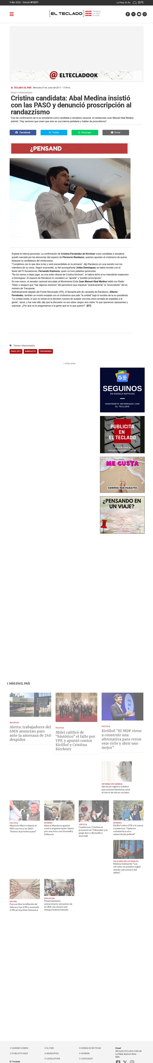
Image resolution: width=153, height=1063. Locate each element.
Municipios (51, 1053)
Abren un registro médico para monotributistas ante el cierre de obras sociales (116, 789)
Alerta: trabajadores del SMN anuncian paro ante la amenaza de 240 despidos (30, 733)
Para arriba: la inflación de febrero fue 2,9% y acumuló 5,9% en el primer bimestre (24, 907)
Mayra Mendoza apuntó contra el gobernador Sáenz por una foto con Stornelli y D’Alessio (59, 830)
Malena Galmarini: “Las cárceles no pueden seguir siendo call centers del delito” (127, 868)
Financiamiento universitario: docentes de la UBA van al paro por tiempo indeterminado (58, 905)
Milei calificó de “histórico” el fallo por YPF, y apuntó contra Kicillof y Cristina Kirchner (75, 740)
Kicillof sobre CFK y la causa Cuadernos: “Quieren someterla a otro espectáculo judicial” (128, 829)
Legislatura (52, 1059)
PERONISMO (46, 351)
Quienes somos (19, 1048)
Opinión (84, 1053)
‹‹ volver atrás (69, 363)
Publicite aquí (19, 1053)
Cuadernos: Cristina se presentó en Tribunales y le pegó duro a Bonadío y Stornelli (93, 831)
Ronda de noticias (90, 1048)
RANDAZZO (30, 351)
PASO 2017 (16, 351)
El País (49, 1048)
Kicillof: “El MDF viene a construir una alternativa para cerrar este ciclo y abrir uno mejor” (122, 739)
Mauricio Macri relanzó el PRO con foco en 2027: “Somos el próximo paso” (23, 828)
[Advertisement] (76, 49)
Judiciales (86, 1059)
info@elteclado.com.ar (128, 1051)
